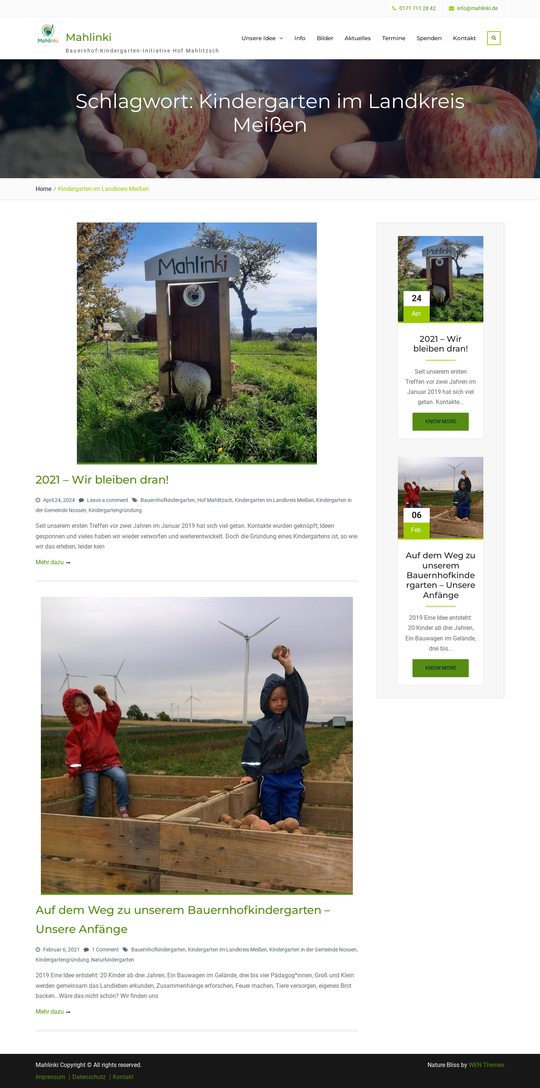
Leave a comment (107, 500)
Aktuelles (358, 38)
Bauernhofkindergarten (168, 500)
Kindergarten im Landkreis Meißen (274, 500)
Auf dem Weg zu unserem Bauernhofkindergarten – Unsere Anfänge (441, 575)
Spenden (429, 38)
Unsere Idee (259, 38)
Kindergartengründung (115, 510)
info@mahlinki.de (477, 8)
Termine (393, 38)
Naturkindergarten (112, 960)
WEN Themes (486, 1064)
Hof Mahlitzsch (214, 500)
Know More (447, 424)
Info (300, 38)
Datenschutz (89, 1077)
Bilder (325, 38)
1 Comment (105, 950)
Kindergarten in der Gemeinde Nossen (313, 950)
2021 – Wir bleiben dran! (102, 480)
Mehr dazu (50, 562)
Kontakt (464, 38)
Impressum (50, 1077)
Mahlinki (89, 37)
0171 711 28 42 (417, 8)
